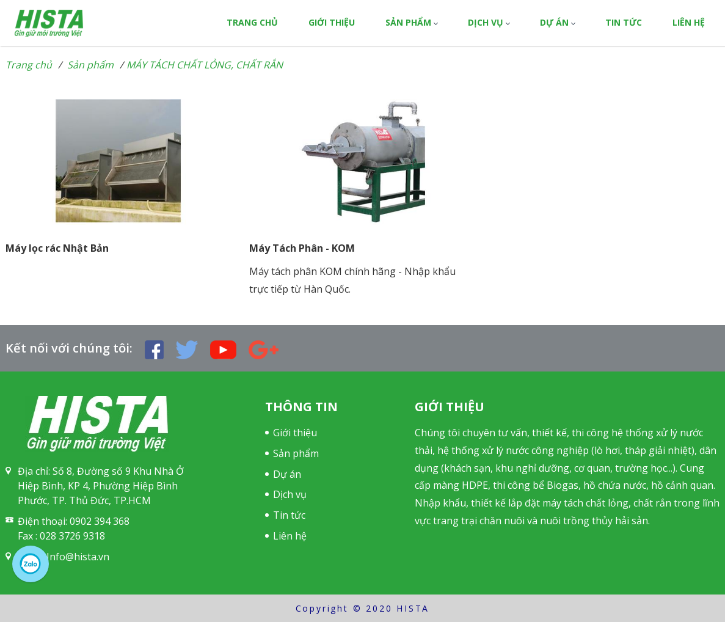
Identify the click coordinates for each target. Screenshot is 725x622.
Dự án (554, 22)
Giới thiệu (331, 22)
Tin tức (623, 22)
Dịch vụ (485, 22)
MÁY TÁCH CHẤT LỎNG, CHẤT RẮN (204, 64)
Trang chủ (252, 22)
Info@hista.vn (77, 556)
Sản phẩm (408, 22)
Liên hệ (688, 22)
